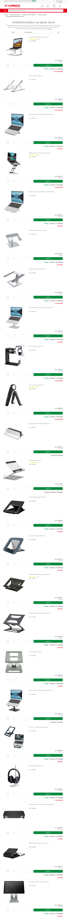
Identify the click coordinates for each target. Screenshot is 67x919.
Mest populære (28, 32)
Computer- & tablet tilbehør (28, 14)
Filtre (13, 32)
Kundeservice (60, 2)
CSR (56, 1)
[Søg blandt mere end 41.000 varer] (34, 10)
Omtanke (60, 1)
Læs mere (49, 28)
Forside (6, 14)
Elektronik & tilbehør (15, 14)
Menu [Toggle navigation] (5, 10)
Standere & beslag (42, 14)
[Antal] (22, 65)
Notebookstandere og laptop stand (14, 16)
